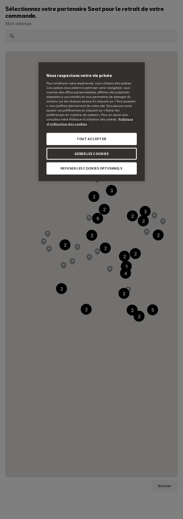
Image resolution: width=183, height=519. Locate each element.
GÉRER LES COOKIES (91, 153)
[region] (92, 121)
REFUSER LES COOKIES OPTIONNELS (91, 168)
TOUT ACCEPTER (91, 138)
